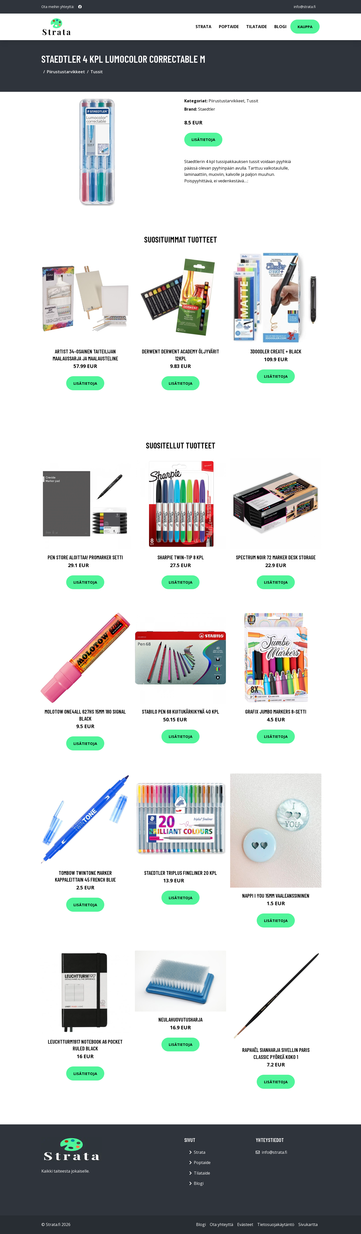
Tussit (97, 71)
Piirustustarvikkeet (66, 71)
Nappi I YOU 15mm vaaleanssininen (275, 895)
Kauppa (305, 26)
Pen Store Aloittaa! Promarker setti (85, 557)
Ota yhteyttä (221, 1224)
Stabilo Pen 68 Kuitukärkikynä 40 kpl (180, 711)
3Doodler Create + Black (275, 351)
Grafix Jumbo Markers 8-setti (275, 711)
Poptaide (229, 26)
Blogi (280, 26)
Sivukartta (308, 1224)
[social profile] (80, 7)
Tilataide (256, 26)
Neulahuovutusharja (180, 1019)
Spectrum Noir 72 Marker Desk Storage (276, 557)
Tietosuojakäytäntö (275, 1224)
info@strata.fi (305, 6)
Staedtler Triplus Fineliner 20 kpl (180, 873)
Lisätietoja (203, 139)
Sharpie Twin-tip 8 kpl (180, 557)
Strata (203, 26)
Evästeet (245, 1224)
